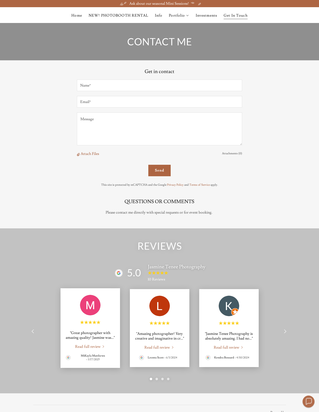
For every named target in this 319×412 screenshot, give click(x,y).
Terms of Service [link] (199, 185)
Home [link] (76, 15)
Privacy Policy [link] (175, 185)
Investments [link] (206, 15)
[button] (179, 15)
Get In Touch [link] (236, 15)
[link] (90, 346)
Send (159, 170)
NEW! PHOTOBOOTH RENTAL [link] (118, 15)
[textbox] (159, 85)
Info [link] (158, 15)
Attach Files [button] (90, 153)
